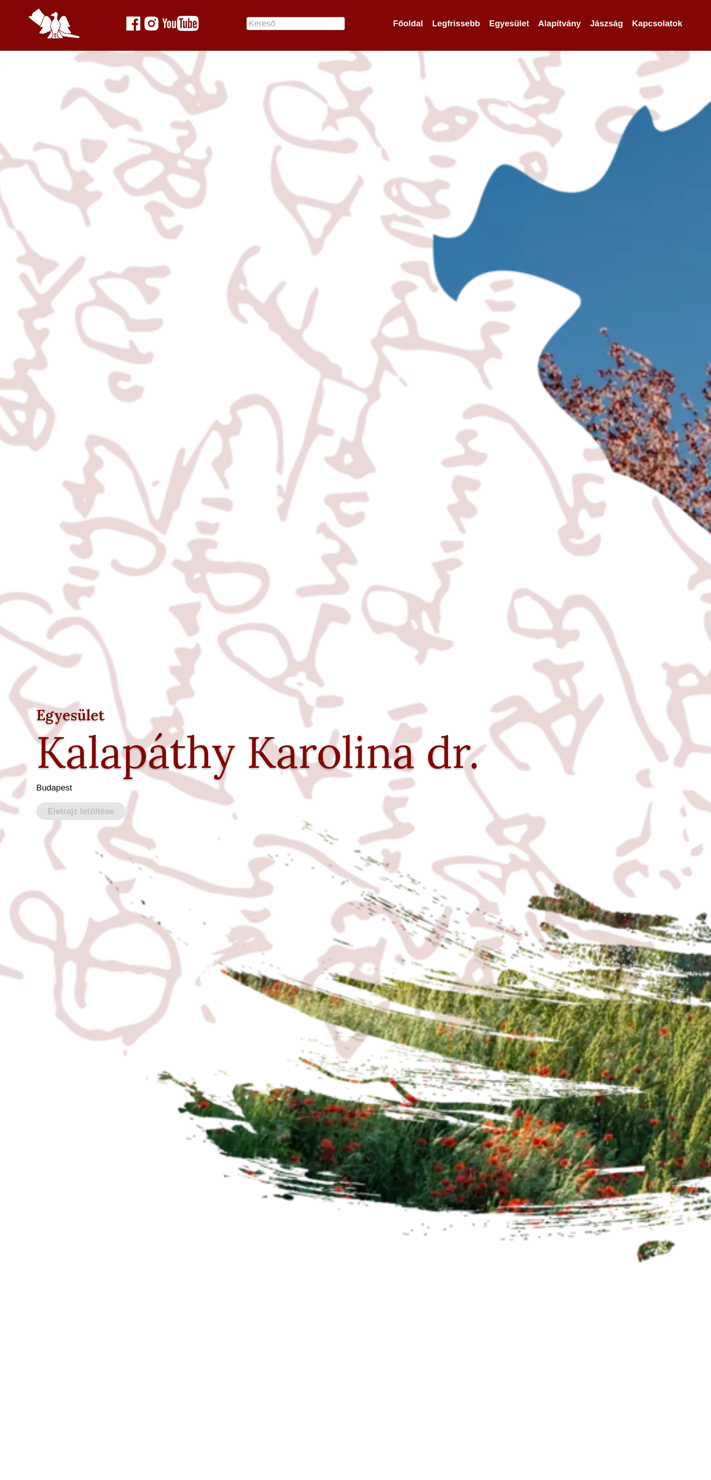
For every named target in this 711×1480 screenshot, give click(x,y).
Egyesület (509, 23)
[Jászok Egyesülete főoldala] (54, 24)
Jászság (606, 23)
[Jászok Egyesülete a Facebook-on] (133, 23)
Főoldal (408, 23)
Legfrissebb (456, 23)
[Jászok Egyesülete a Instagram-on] (151, 23)
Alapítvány (559, 23)
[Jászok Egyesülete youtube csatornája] (180, 23)
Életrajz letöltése (81, 811)
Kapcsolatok (657, 23)
